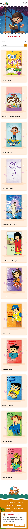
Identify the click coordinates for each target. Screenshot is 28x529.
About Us (12, 503)
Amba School (14, 511)
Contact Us (20, 503)
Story (8, 505)
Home (6, 503)
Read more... (12, 521)
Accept (7, 525)
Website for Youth (18, 508)
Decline (19, 525)
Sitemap (19, 505)
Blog (13, 505)
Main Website (8, 508)
